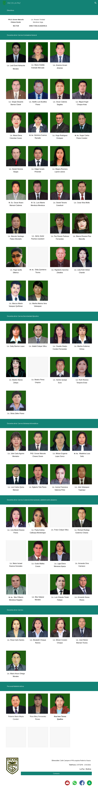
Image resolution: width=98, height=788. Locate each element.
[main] (49, 10)
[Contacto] (56, 773)
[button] (95, 2)
